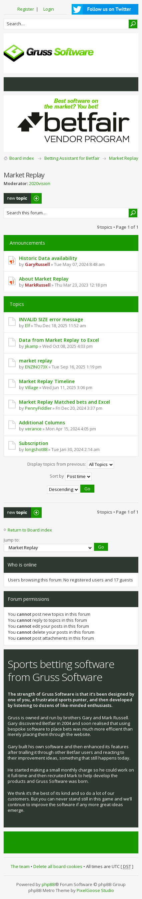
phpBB (48, 884)
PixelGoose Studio (95, 890)
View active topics (25, 84)
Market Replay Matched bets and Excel (64, 402)
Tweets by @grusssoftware (35, 842)
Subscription (33, 443)
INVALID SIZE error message (51, 319)
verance (33, 429)
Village (31, 387)
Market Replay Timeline (47, 381)
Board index (21, 158)
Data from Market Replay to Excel (59, 340)
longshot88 (36, 449)
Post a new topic (23, 198)
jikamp (31, 346)
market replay (35, 360)
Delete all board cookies (57, 866)
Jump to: (12, 540)
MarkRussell (38, 285)
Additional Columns (42, 422)
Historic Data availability (48, 258)
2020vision (39, 183)
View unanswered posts (12, 84)
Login (48, 9)
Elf (27, 326)
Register (25, 9)
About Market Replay (44, 279)
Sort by (71, 477)
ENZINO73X (36, 367)
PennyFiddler (38, 408)
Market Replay (123, 158)
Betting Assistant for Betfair (72, 158)
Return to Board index (30, 530)
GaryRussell (37, 264)
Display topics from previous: (70, 465)
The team (20, 866)
